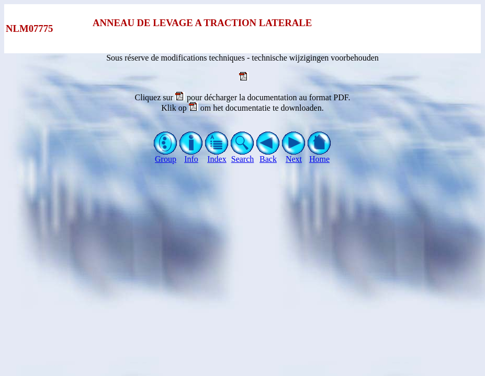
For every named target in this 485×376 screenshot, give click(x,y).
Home (319, 155)
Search (242, 155)
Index (217, 155)
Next (294, 155)
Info (191, 155)
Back (268, 155)
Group (165, 155)
